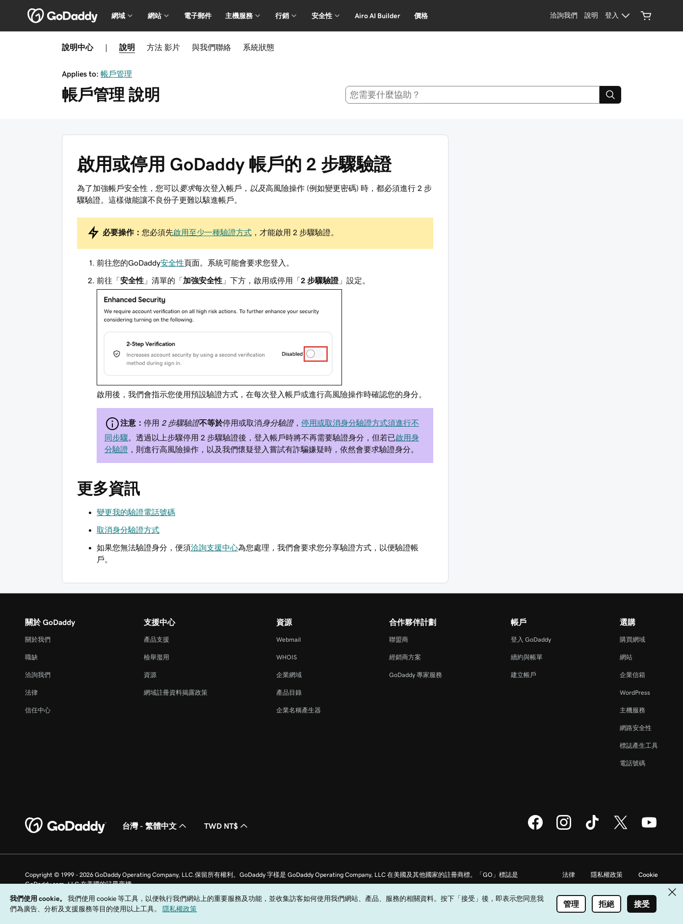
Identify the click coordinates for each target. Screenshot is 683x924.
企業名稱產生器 (298, 710)
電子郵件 (197, 15)
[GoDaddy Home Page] (65, 825)
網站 (626, 657)
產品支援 (156, 639)
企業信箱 (632, 675)
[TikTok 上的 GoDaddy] (592, 828)
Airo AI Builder (377, 15)
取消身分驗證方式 (128, 530)
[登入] (619, 15)
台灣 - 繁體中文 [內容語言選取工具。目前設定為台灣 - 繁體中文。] (155, 826)
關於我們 (38, 639)
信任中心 (38, 710)
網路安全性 (636, 728)
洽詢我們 (38, 675)
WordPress (635, 692)
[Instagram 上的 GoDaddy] (564, 828)
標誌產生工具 (639, 745)
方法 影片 (163, 47)
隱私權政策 (607, 874)
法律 (31, 692)
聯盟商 (398, 639)
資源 (150, 675)
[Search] (610, 95)
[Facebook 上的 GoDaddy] (535, 828)
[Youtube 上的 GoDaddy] (649, 828)
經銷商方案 (405, 657)
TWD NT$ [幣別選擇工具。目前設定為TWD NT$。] (227, 826)
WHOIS (286, 657)
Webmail (288, 639)
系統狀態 (258, 47)
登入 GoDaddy (531, 639)
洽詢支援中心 (214, 547)
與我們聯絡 (211, 47)
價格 (421, 15)
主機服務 (632, 710)
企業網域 (289, 675)
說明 (127, 47)
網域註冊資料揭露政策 (176, 692)
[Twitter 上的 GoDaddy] (621, 828)
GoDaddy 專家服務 (415, 675)
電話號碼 (632, 763)
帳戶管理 (116, 74)
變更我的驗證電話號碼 (136, 512)
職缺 (31, 657)
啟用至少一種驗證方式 (212, 232)
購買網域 (632, 639)
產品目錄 (289, 692)
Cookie (648, 874)
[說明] (591, 15)
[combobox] (473, 94)
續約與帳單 (527, 657)
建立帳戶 (523, 675)
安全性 (172, 263)
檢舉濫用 (156, 657)
